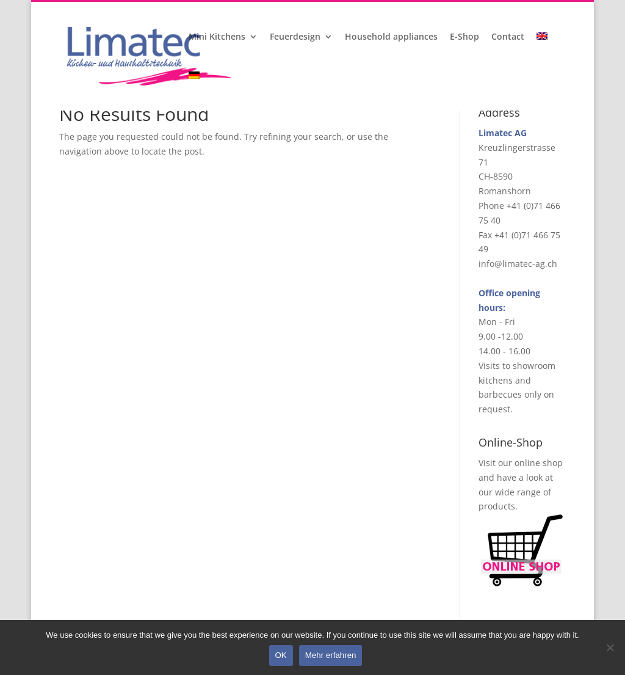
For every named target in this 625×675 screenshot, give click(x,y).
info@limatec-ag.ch (518, 263)
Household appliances (391, 37)
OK (281, 655)
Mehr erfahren (330, 655)
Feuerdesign (295, 37)
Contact (507, 37)
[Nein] (610, 647)
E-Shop (464, 37)
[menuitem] (543, 51)
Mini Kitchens (217, 37)
